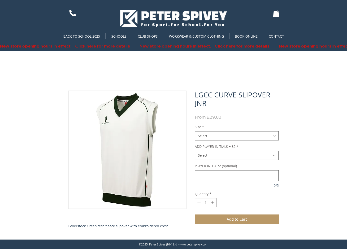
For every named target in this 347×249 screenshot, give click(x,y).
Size (199, 127)
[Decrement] (198, 202)
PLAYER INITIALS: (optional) (216, 166)
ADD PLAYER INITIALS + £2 (216, 146)
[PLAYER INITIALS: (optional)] (236, 175)
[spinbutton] (205, 202)
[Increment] (213, 202)
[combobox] (237, 135)
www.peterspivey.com (193, 244)
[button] (276, 13)
